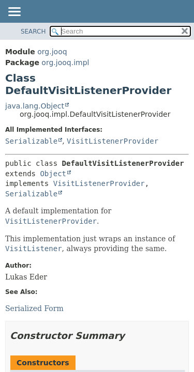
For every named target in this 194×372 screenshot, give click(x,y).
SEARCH (33, 31)
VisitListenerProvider (112, 141)
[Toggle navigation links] (14, 12)
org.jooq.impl (65, 62)
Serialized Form (34, 308)
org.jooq (52, 52)
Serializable (31, 141)
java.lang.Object (34, 106)
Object (53, 173)
